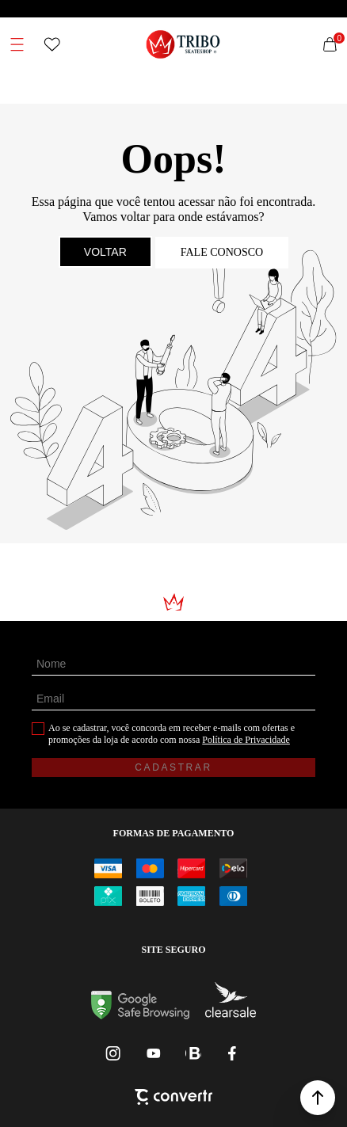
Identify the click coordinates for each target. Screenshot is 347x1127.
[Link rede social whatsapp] (193, 1053)
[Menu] (17, 44)
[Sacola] (329, 44)
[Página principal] (183, 44)
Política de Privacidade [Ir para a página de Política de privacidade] (246, 739)
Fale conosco (222, 252)
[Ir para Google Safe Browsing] (140, 1015)
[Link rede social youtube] (154, 1053)
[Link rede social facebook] (233, 1053)
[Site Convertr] (173, 1098)
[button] (317, 1097)
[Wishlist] (52, 44)
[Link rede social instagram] (114, 1053)
